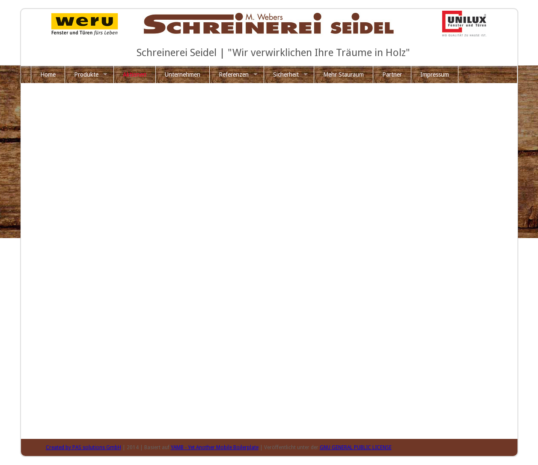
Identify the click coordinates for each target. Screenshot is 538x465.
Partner (392, 74)
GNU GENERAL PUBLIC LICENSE (356, 447)
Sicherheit (286, 74)
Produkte (86, 74)
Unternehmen (182, 74)
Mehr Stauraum (343, 74)
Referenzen (234, 74)
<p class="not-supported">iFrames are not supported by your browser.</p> (281, 263)
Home (48, 74)
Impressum (434, 74)
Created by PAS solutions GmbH (83, 447)
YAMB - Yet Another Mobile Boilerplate (215, 447)
